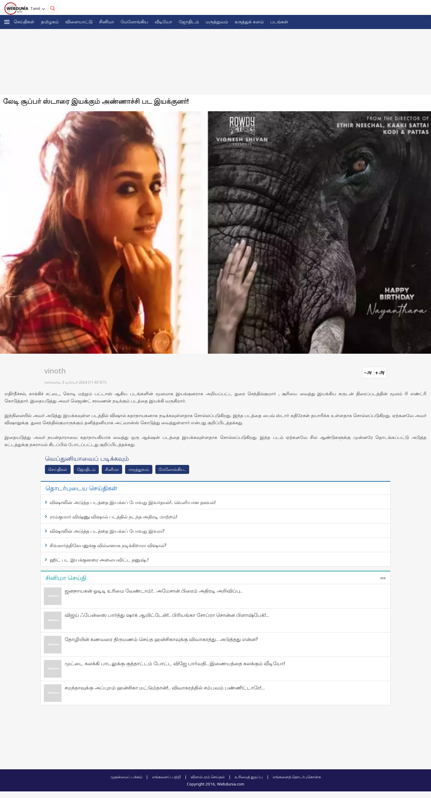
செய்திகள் (24, 22)
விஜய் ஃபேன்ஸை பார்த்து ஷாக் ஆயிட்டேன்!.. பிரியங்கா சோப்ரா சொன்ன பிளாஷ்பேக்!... (167, 614)
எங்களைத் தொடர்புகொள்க (297, 776)
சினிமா (106, 22)
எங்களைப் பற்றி (166, 776)
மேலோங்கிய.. (172, 469)
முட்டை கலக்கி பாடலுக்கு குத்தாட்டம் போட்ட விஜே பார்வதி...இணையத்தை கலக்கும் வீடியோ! (175, 663)
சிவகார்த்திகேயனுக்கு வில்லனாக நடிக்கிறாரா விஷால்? (108, 545)
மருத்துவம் (217, 22)
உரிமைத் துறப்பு (249, 776)
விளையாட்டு (78, 22)
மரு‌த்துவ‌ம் (138, 469)
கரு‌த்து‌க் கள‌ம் (249, 22)
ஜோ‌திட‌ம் (189, 22)
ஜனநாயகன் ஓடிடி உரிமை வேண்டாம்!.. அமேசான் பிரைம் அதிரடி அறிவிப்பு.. (154, 590)
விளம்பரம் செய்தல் (208, 776)
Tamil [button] (36, 8)
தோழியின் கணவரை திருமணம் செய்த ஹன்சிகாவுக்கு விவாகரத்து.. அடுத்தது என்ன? (161, 639)
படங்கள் (279, 22)
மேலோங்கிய (134, 22)
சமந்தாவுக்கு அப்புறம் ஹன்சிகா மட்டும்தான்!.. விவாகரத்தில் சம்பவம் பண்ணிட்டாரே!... (165, 687)
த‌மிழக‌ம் (50, 22)
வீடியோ (163, 22)
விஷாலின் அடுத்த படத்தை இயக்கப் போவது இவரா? (107, 531)
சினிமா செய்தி (65, 577)
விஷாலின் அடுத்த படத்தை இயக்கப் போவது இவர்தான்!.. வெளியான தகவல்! (133, 502)
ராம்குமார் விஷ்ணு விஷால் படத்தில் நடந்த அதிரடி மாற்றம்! (113, 516)
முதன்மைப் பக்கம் (126, 776)
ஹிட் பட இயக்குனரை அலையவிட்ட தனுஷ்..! (99, 559)
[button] (7, 22)
